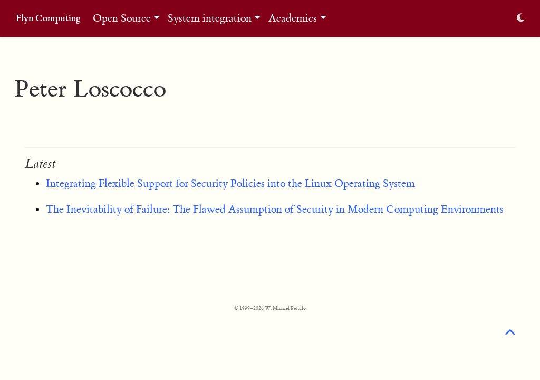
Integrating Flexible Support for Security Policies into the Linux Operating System (230, 183)
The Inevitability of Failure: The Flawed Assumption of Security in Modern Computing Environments (275, 209)
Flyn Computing (48, 18)
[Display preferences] (520, 19)
